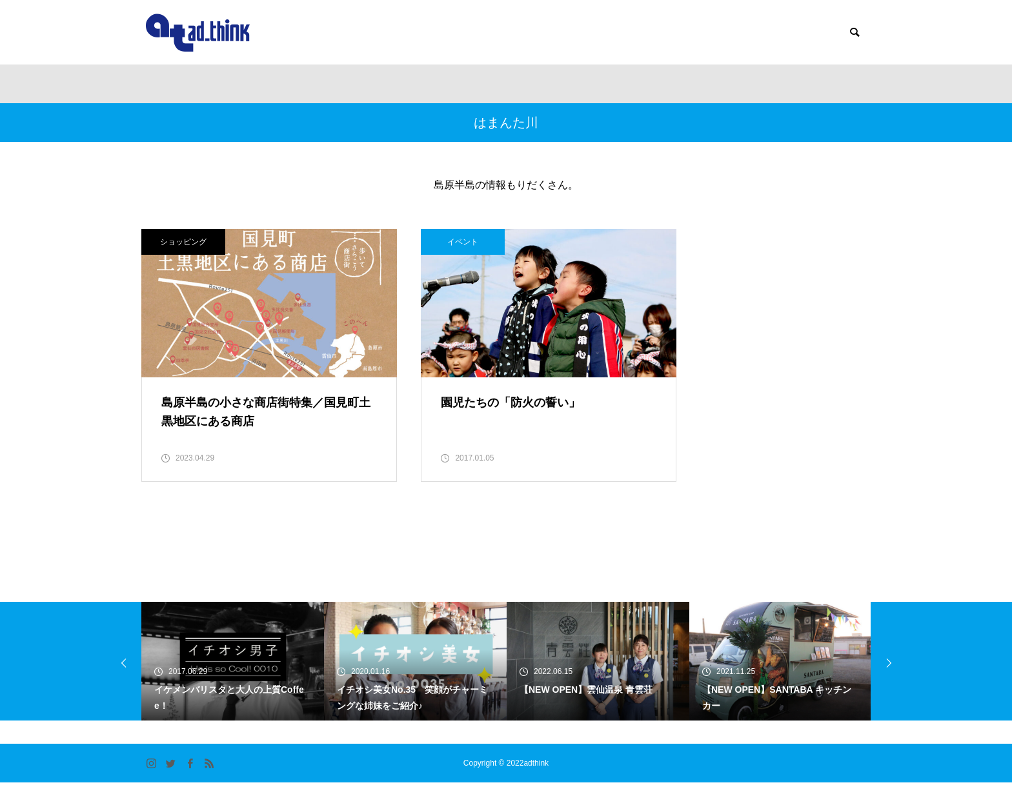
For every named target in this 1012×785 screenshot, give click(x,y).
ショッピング (183, 241)
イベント (435, 241)
